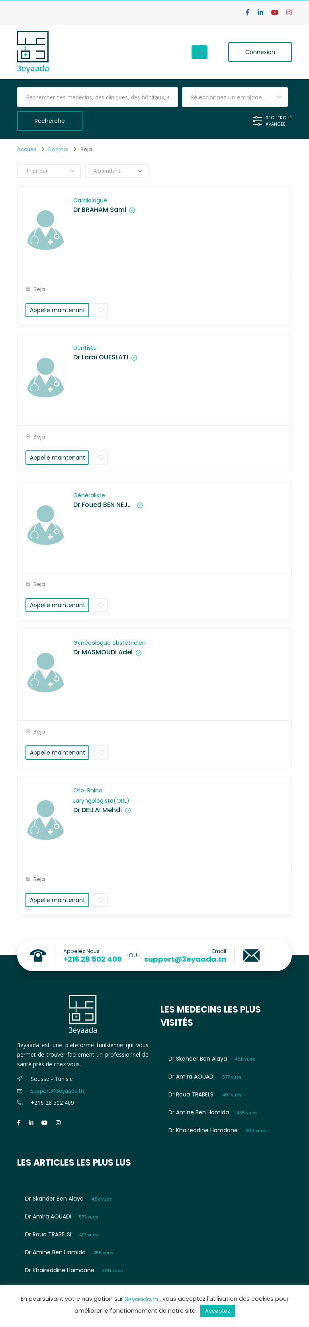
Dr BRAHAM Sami (99, 210)
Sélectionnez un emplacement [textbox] (234, 97)
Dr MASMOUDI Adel (103, 652)
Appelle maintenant (57, 310)
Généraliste (89, 495)
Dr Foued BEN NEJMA (103, 505)
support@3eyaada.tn (185, 959)
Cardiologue (90, 200)
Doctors (58, 149)
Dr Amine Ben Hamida (198, 1112)
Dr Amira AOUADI (191, 1077)
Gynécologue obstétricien (109, 643)
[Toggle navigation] (199, 52)
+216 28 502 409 (92, 959)
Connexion (260, 52)
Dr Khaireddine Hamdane (203, 1130)
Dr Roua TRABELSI (191, 1094)
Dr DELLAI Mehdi (97, 810)
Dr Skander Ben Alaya (197, 1059)
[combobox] (235, 97)
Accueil (26, 149)
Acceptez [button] (217, 1311)
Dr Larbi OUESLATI (100, 357)
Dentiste (85, 348)
